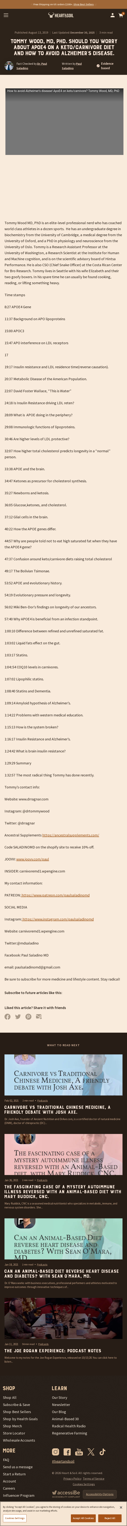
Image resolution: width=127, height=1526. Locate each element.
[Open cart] (120, 15)
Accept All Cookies (83, 1518)
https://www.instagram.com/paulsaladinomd (58, 919)
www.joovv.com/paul (32, 859)
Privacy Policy (72, 1478)
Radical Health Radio (69, 1426)
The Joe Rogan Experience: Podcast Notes (52, 1351)
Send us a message (18, 1467)
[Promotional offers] (63, 4)
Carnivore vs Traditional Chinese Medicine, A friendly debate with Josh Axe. (57, 1110)
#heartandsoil (63, 1461)
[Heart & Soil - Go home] (61, 15)
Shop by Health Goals (20, 1419)
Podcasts (42, 1100)
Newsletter (61, 1405)
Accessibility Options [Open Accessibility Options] (100, 1494)
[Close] (121, 1507)
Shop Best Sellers (17, 1412)
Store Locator (14, 1433)
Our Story (59, 1397)
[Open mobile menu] (6, 15)
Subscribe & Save (16, 1405)
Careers (9, 1488)
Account (9, 1481)
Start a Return (14, 1474)
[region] (63, 1513)
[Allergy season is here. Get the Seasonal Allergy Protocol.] (63, 4)
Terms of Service (93, 1478)
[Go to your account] (113, 15)
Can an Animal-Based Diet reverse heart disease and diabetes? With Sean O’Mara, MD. (61, 1274)
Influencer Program (18, 1495)
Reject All (110, 1518)
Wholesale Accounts (19, 1440)
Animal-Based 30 (65, 1419)
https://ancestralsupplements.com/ (70, 835)
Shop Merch (12, 1426)
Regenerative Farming (69, 1433)
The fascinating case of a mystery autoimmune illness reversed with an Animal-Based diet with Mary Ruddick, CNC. (62, 1192)
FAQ (6, 1460)
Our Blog (59, 1412)
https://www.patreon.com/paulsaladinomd (55, 895)
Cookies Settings (84, 1484)
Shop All (9, 1397)
